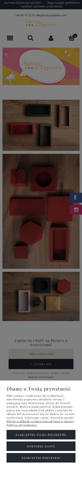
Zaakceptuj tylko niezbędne (41, 434)
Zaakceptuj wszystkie (41, 458)
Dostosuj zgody (41, 446)
